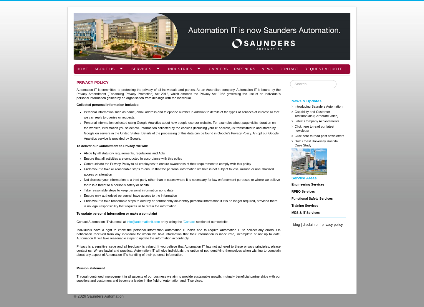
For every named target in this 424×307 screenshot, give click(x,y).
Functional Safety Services (312, 198)
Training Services (305, 205)
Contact (289, 69)
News (268, 69)
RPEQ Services (303, 191)
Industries (180, 69)
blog (296, 225)
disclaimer (311, 225)
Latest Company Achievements (316, 121)
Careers (218, 69)
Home (82, 69)
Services (141, 69)
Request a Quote (324, 69)
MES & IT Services (306, 212)
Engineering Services (308, 184)
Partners (244, 69)
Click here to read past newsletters (319, 136)
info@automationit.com (143, 221)
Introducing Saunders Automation (318, 106)
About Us (105, 69)
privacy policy (332, 225)
